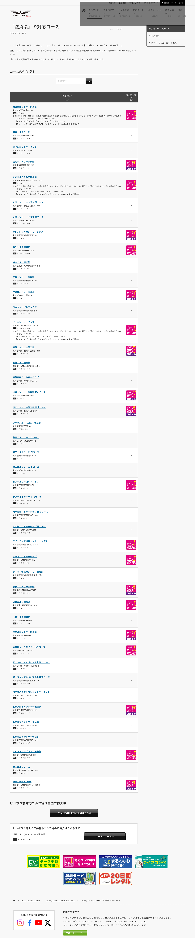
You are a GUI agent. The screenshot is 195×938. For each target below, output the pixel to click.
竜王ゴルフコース (21, 768)
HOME (14, 882)
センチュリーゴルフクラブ (26, 482)
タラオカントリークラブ (25, 557)
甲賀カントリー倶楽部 (24, 293)
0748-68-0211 (23, 548)
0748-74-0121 (23, 169)
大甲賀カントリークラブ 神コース (29, 527)
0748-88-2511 (23, 519)
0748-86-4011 (23, 489)
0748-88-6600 (23, 684)
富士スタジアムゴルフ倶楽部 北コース (31, 663)
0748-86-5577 (23, 385)
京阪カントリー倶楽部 (24, 278)
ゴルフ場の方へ (149, 3)
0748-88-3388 (23, 314)
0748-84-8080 (23, 139)
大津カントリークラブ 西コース (28, 203)
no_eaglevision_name (30, 883)
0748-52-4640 (23, 254)
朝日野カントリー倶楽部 (25, 108)
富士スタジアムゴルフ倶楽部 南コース (31, 678)
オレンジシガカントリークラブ (28, 232)
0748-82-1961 (23, 355)
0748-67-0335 (23, 729)
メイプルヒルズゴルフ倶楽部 (27, 752)
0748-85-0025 (23, 564)
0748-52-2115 (23, 609)
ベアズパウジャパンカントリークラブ (31, 693)
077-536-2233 (23, 210)
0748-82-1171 (23, 399)
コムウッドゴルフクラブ (25, 308)
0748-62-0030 (23, 370)
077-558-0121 (23, 639)
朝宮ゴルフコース (21, 133)
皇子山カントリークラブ (25, 148)
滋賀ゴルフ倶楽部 (21, 363)
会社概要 (122, 3)
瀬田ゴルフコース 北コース (26, 438)
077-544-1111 (23, 445)
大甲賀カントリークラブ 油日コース (30, 512)
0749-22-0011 (23, 594)
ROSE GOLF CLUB (22, 782)
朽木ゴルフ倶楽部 (21, 263)
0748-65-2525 (23, 699)
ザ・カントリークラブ (24, 323)
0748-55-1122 (23, 714)
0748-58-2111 (23, 774)
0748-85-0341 (23, 579)
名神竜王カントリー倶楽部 (26, 738)
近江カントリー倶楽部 (24, 162)
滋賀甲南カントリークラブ (26, 378)
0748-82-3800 (23, 759)
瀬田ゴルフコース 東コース (26, 468)
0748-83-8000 (23, 329)
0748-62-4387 (23, 744)
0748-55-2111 (23, 114)
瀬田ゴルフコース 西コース (26, 453)
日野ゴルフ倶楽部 (21, 603)
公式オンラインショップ (174, 3)
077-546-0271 (23, 284)
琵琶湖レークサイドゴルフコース (29, 648)
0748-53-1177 (23, 184)
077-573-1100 (23, 624)
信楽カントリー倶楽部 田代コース (29, 408)
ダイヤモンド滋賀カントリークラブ (30, 542)
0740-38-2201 (23, 270)
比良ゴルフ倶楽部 (21, 618)
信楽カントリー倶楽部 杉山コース (29, 393)
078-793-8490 (25, 840)
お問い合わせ (134, 3)
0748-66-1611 (23, 504)
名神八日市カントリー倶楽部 (27, 707)
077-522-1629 (23, 154)
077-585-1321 (23, 654)
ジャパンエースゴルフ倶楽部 (27, 423)
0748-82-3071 (23, 415)
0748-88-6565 (23, 670)
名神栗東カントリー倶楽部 (26, 723)
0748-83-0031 (23, 789)
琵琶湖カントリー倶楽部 (25, 633)
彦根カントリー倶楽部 (24, 587)
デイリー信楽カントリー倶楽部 (28, 572)
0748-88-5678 (23, 534)
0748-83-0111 (23, 239)
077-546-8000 (23, 224)
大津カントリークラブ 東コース (28, 218)
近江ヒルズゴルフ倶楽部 (25, 178)
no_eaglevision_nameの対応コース (60, 883)
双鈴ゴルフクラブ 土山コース (27, 498)
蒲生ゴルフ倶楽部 (21, 248)
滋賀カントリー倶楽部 (24, 348)
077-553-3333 (23, 430)
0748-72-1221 (23, 299)
